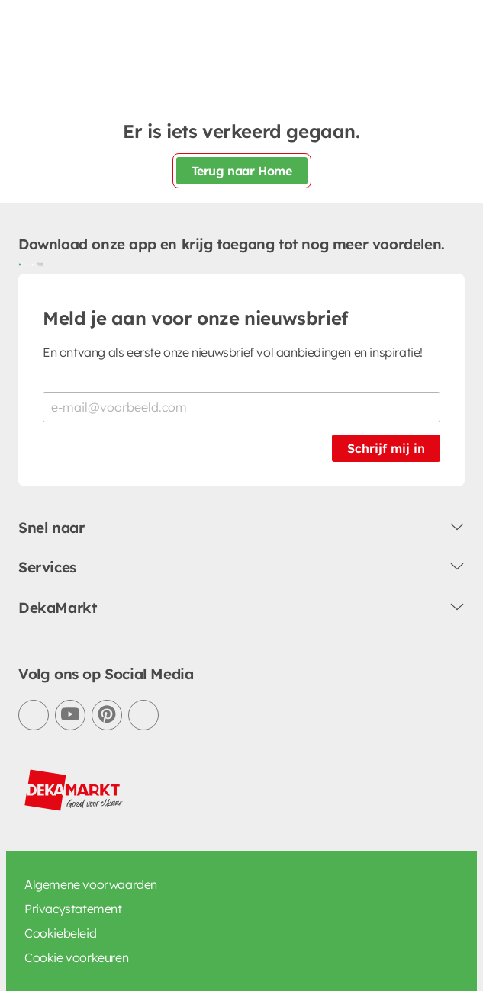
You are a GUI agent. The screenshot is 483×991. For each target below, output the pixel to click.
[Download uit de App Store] (37, 264)
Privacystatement (73, 908)
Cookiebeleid (60, 933)
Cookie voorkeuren (76, 957)
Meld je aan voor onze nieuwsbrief (195, 317)
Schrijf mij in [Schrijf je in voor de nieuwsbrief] (386, 448)
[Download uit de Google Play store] (24, 264)
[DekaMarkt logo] (74, 790)
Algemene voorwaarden (90, 884)
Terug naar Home (242, 170)
